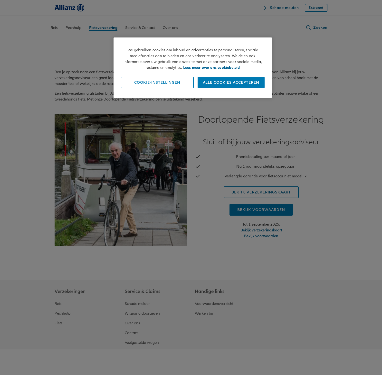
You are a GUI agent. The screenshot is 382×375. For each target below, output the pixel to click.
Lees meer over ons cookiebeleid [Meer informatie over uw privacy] (211, 67)
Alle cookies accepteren (231, 82)
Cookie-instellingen (157, 82)
